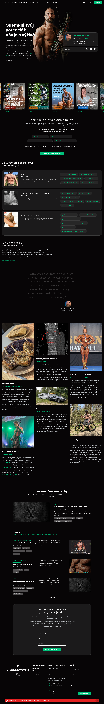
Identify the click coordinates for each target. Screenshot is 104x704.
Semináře (15, 534)
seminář (16, 551)
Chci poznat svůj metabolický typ (52, 153)
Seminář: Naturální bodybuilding (24, 543)
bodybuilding (17, 548)
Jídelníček (14, 2)
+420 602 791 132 (54, 683)
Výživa (49, 534)
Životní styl (40, 534)
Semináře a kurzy (34, 2)
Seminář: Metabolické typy (22, 564)
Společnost (57, 504)
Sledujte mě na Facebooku (56, 693)
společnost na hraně (60, 518)
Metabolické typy (32, 534)
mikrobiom (58, 521)
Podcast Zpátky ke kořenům (44, 700)
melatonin (79, 518)
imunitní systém (67, 521)
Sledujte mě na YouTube (55, 691)
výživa (26, 569)
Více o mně (85, 38)
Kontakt (89, 2)
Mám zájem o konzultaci (52, 649)
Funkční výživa (6, 2)
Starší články (52, 597)
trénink (22, 551)
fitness (28, 551)
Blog (84, 2)
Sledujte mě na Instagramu (56, 688)
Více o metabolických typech (9, 260)
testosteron (71, 518)
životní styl (16, 553)
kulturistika (26, 548)
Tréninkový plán (23, 2)
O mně (78, 2)
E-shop (98, 2)
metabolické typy (18, 569)
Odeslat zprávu (84, 693)
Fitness (45, 534)
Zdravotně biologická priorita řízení (71, 507)
